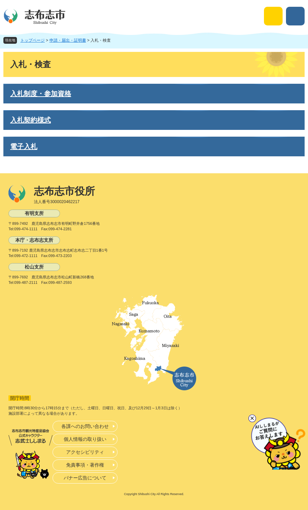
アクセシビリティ (85, 452)
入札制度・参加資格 (40, 93)
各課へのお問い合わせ (85, 426)
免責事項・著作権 (85, 465)
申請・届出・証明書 (67, 40)
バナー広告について (85, 477)
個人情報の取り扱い (85, 439)
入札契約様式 (30, 120)
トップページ (32, 40)
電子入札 (23, 146)
